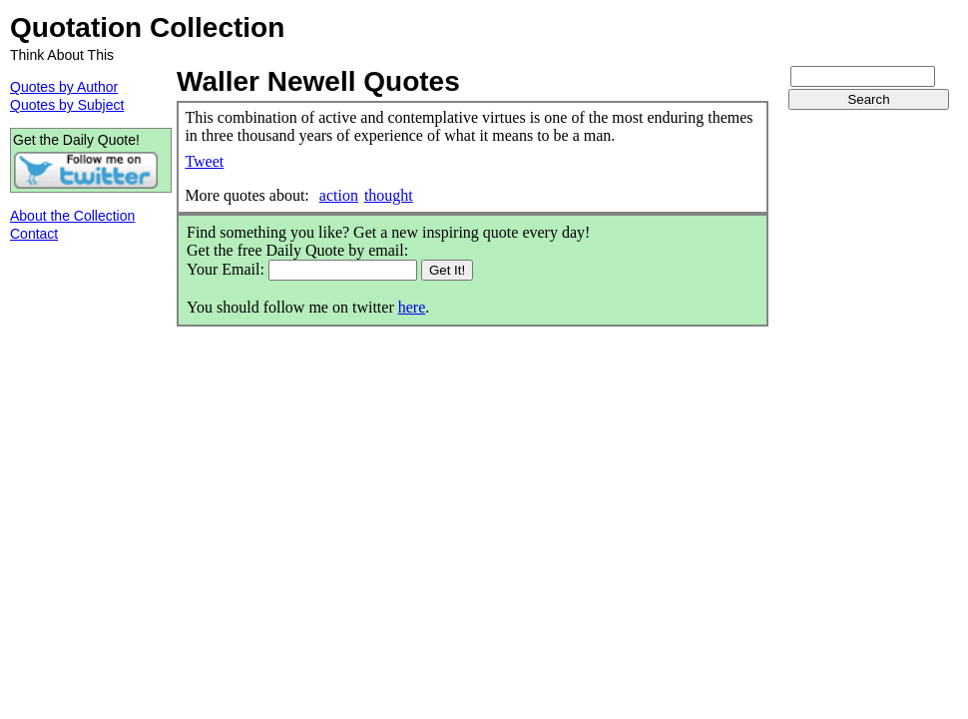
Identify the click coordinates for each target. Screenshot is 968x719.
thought (388, 195)
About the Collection (72, 216)
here (412, 307)
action (338, 195)
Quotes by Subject (67, 105)
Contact (34, 234)
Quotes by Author (64, 87)
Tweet (204, 161)
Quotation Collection (147, 27)
